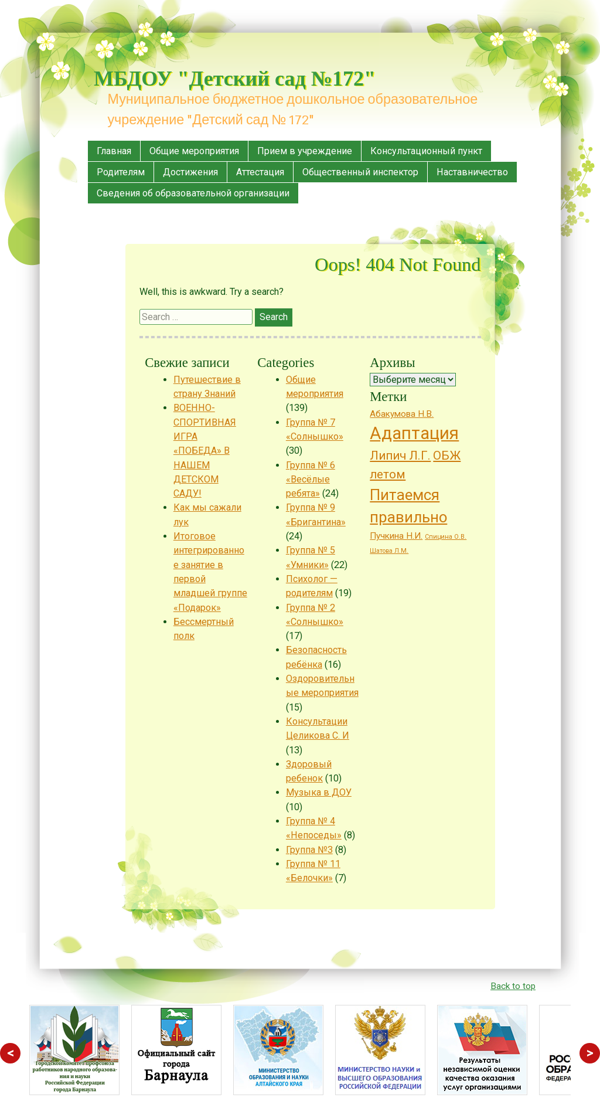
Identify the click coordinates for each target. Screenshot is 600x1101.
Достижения (190, 172)
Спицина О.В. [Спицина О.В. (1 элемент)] (445, 537)
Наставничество (472, 172)
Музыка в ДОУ (319, 792)
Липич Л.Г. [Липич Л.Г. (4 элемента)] (400, 455)
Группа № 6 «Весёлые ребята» (310, 479)
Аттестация (260, 172)
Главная (114, 151)
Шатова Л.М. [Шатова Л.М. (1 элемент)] (389, 551)
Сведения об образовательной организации (193, 193)
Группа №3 (309, 849)
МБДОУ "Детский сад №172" (235, 78)
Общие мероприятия (194, 151)
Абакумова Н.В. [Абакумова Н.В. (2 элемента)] (402, 414)
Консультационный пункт (426, 151)
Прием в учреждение (304, 151)
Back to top (513, 986)
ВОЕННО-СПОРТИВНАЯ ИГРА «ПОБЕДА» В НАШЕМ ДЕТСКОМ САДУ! (204, 450)
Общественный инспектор (360, 172)
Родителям (121, 172)
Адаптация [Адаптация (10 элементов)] (414, 433)
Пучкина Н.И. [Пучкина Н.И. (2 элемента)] (396, 536)
